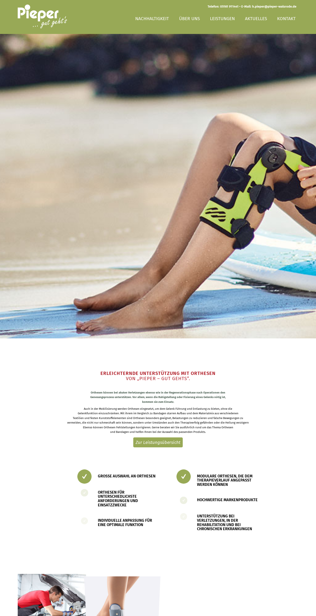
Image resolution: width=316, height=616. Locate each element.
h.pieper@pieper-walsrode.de (274, 6)
